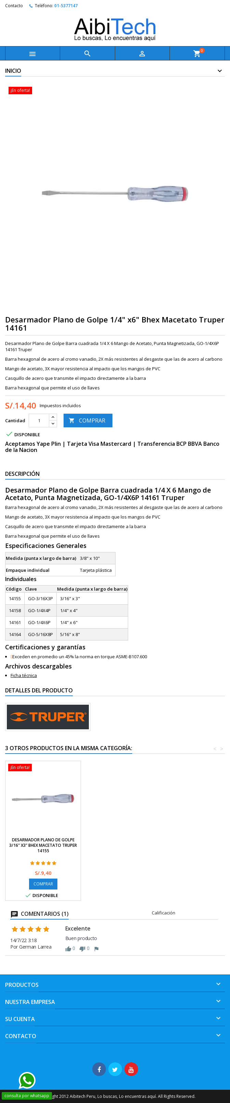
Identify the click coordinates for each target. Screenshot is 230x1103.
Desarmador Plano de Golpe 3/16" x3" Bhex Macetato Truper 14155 (194, 845)
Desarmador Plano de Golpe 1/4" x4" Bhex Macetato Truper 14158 (118, 845)
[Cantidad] (39, 420)
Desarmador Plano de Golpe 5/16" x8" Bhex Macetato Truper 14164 (43, 845)
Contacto (14, 6)
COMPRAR (87, 420)
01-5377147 (66, 6)
